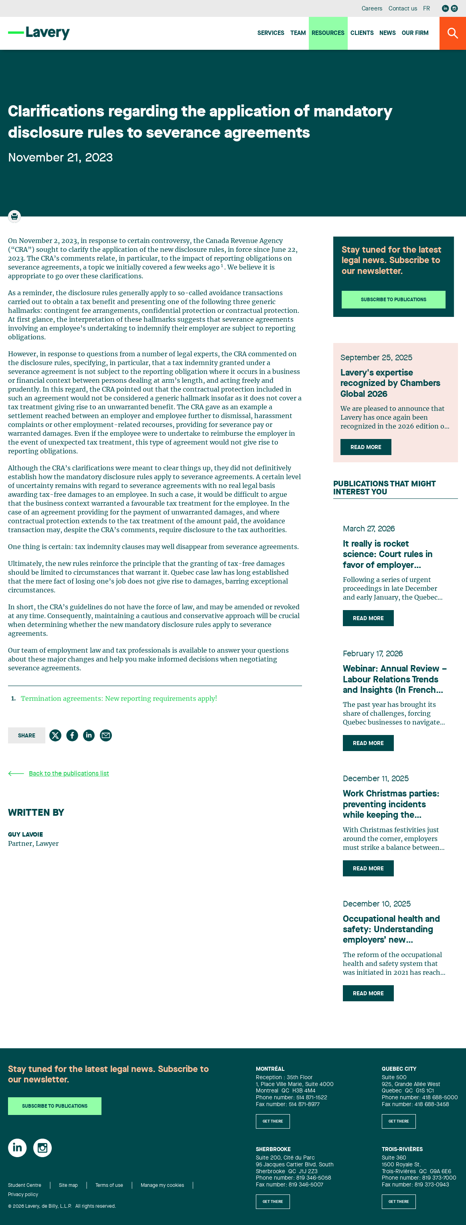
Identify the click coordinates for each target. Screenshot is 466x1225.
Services (270, 34)
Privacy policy (23, 1199)
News (387, 34)
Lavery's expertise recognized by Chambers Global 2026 (393, 387)
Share (26, 736)
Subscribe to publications (393, 300)
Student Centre (24, 1190)
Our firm (415, 34)
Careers (372, 9)
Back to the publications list (58, 773)
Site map (68, 1190)
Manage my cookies (162, 1190)
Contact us (403, 9)
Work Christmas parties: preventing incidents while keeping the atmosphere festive (391, 811)
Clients (362, 34)
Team (298, 34)
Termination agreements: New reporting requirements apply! (119, 699)
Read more (368, 450)
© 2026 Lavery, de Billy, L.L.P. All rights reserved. (62, 1211)
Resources (328, 34)
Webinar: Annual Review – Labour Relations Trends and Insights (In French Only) (395, 685)
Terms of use (109, 1190)
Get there (273, 1126)
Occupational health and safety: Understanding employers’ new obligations (391, 936)
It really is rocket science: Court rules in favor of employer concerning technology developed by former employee (390, 560)
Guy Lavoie (25, 835)
